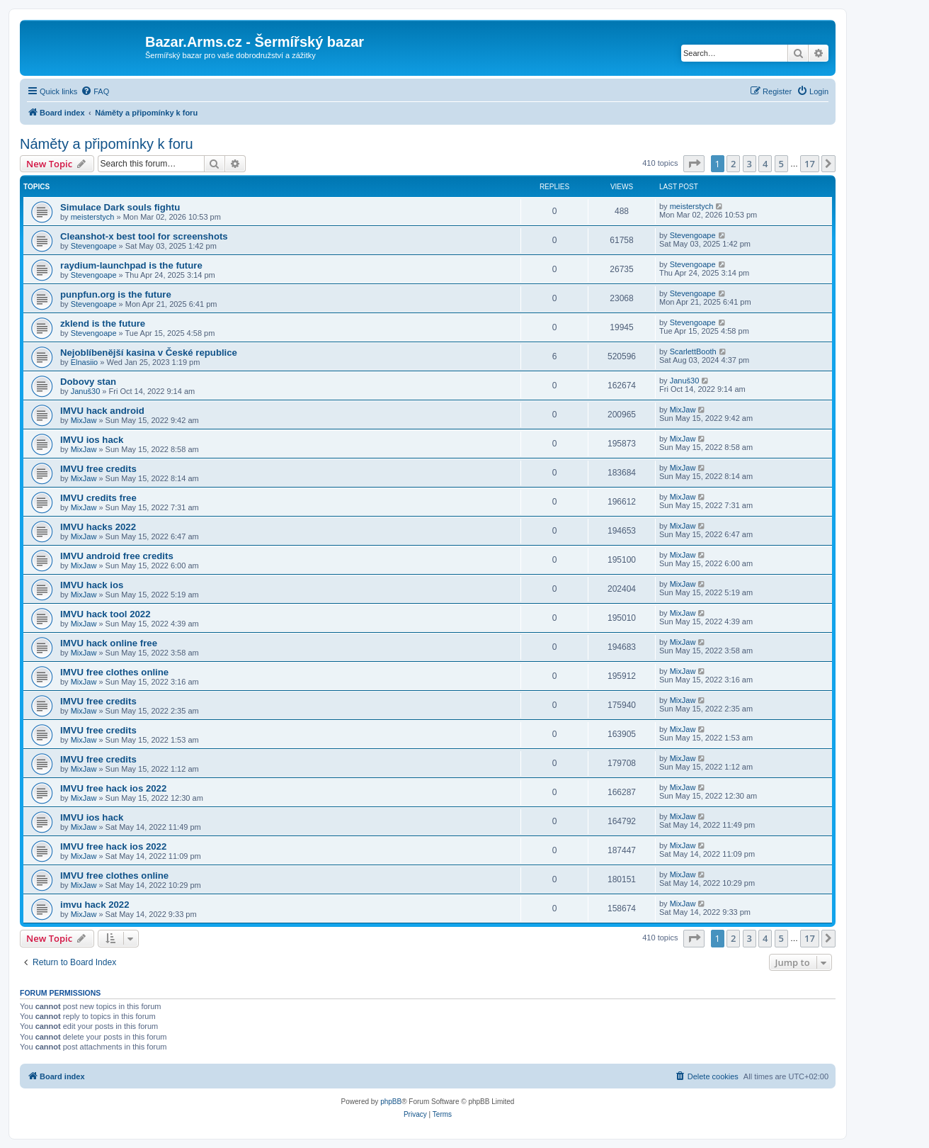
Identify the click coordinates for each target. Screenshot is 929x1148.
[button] (694, 163)
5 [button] (781, 163)
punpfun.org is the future (115, 294)
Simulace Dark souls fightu (120, 207)
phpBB (390, 1101)
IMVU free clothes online (114, 672)
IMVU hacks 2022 (98, 527)
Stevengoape (94, 246)
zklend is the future (102, 323)
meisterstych (93, 217)
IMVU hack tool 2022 (105, 614)
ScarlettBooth (693, 351)
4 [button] (765, 163)
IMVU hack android (102, 410)
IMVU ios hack (91, 439)
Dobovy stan (88, 381)
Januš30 (86, 391)
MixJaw (84, 420)
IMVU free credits (98, 468)
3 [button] (749, 163)
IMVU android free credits (116, 556)
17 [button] (809, 163)
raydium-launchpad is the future (131, 265)
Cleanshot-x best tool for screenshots (144, 236)
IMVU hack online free (108, 643)
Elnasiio (84, 362)
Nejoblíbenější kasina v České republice (148, 352)
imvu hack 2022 (95, 904)
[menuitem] (95, 91)
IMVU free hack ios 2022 (113, 788)
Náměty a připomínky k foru (106, 144)
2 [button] (733, 163)
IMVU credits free (98, 498)
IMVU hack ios (91, 585)
